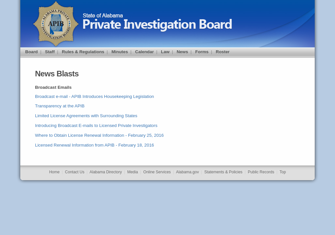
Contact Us (74, 172)
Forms (202, 51)
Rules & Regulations (83, 51)
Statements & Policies (223, 172)
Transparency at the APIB (59, 105)
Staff (50, 51)
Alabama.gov (187, 172)
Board (31, 51)
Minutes (120, 51)
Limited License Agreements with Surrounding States (86, 115)
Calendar (144, 51)
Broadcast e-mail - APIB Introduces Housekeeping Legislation (94, 96)
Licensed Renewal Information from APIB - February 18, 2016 (94, 145)
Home (54, 172)
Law (165, 51)
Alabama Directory (106, 172)
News (182, 51)
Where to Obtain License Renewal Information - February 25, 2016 (99, 135)
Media (132, 172)
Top (283, 172)
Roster (223, 51)
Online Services (157, 172)
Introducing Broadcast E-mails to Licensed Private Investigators (96, 125)
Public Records (261, 172)
